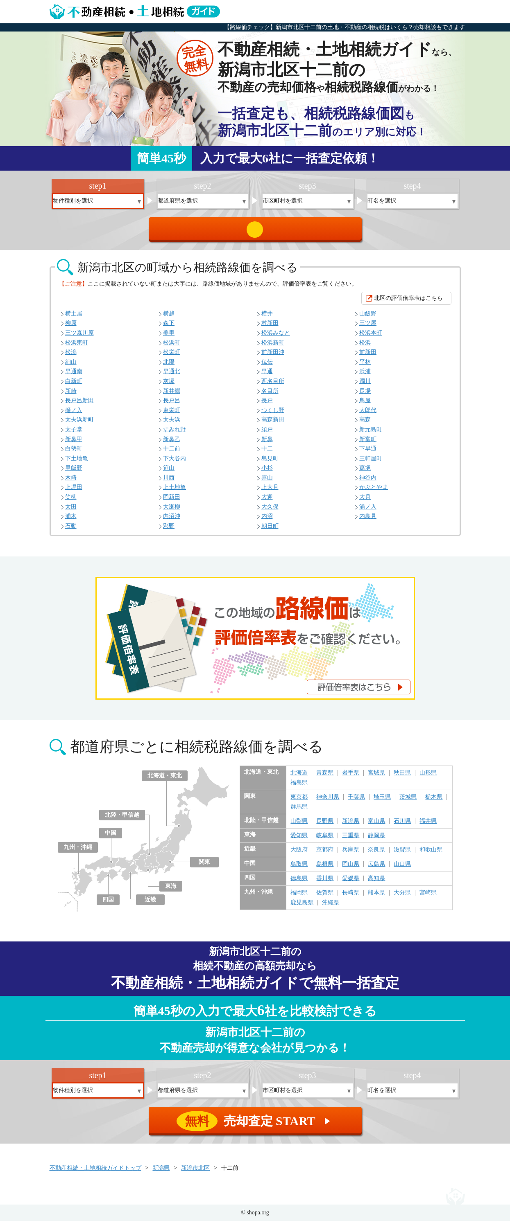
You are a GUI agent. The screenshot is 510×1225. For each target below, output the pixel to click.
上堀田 (73, 491)
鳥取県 (299, 868)
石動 (71, 530)
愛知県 (299, 839)
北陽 (169, 366)
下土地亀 (76, 462)
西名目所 (272, 385)
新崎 (71, 395)
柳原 (71, 327)
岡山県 (350, 868)
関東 (204, 866)
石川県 (402, 825)
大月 (365, 501)
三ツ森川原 (79, 337)
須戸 (267, 433)
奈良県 (376, 854)
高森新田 (272, 424)
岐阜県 (324, 839)
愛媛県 (350, 882)
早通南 (73, 375)
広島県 (376, 868)
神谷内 (367, 482)
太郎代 (367, 414)
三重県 (350, 839)
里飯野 (73, 472)
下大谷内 (174, 462)
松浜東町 (76, 347)
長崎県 (350, 897)
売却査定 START (256, 231)
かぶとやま (373, 491)
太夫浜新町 (79, 424)
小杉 (267, 472)
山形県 (428, 777)
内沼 (267, 520)
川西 (169, 482)
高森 (365, 424)
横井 (267, 318)
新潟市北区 (195, 1172)
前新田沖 (272, 356)
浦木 (71, 520)
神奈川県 (327, 801)
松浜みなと (275, 337)
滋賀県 (402, 854)
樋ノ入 (73, 414)
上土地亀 (174, 491)
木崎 (71, 482)
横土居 (73, 318)
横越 (169, 318)
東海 (171, 890)
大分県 (402, 897)
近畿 (150, 904)
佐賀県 (324, 897)
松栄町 (171, 356)
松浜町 (171, 347)
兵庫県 (350, 854)
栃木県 (433, 801)
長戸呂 (171, 404)
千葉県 (356, 801)
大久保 (270, 511)
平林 (365, 366)
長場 (365, 395)
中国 (110, 837)
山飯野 (367, 318)
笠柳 (71, 501)
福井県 (428, 825)
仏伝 (267, 366)
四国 (108, 904)
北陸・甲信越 (122, 819)
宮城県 (376, 777)
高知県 (376, 882)
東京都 (299, 801)
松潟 (71, 356)
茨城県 (408, 801)
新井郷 (171, 395)
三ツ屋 (367, 327)
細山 (71, 366)
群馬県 (299, 811)
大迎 (267, 501)
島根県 (324, 868)
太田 (71, 511)
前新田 (367, 356)
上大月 (270, 491)
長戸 (267, 404)
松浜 (365, 347)
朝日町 (270, 530)
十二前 (171, 453)
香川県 (324, 882)
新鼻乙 (171, 443)
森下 (169, 327)
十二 (267, 453)
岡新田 (171, 501)
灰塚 (169, 385)
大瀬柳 (171, 511)
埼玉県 (382, 801)
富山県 (376, 825)
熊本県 (376, 897)
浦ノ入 (367, 511)
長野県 (324, 825)
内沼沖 (171, 520)
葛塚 (365, 472)
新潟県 (350, 825)
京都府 (324, 854)
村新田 (270, 327)
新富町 (367, 443)
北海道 (299, 777)
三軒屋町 (370, 462)
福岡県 (299, 897)
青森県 (324, 777)
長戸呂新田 (79, 404)
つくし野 (272, 414)
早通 (267, 375)
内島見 (367, 520)
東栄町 (171, 414)
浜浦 (365, 375)
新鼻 (267, 443)
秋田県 (402, 777)
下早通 (367, 453)
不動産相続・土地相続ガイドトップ (95, 1172)
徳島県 (299, 882)
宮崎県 (428, 897)
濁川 (365, 385)
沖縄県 (330, 907)
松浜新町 (272, 347)
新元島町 (370, 433)
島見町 (270, 462)
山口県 (402, 868)
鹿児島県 (301, 907)
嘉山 (267, 482)
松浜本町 (370, 337)
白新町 (73, 385)
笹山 (169, 472)
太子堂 (73, 433)
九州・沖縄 (77, 851)
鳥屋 (365, 404)
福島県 (299, 787)
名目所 (270, 395)
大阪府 (299, 854)
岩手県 (350, 777)
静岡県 (376, 839)
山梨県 (299, 825)
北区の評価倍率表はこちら (408, 302)
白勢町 (73, 453)
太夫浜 (171, 424)
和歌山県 (430, 854)
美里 (169, 337)
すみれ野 (174, 433)
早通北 (171, 375)
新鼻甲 (73, 443)
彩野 (169, 530)
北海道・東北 (164, 780)
